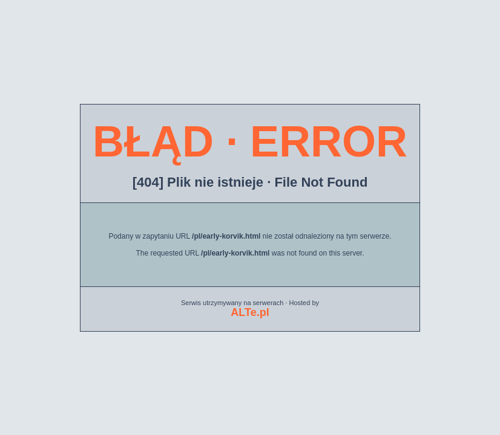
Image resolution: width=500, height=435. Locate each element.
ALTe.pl (250, 312)
